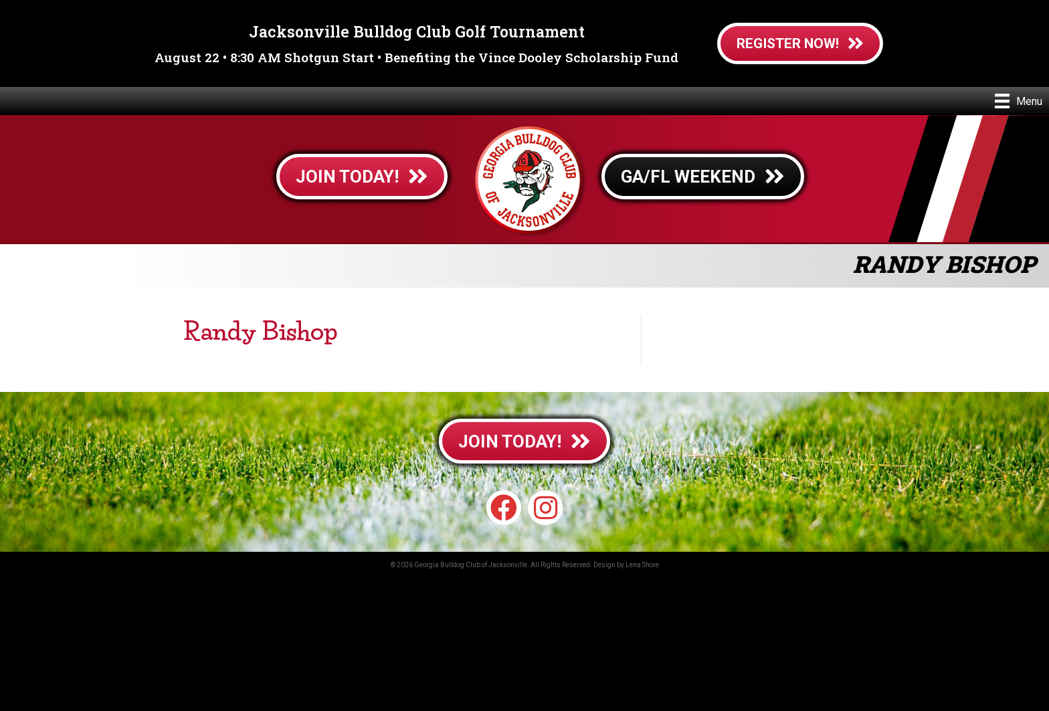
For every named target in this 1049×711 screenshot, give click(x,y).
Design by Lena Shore (626, 565)
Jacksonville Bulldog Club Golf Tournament (417, 31)
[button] (503, 507)
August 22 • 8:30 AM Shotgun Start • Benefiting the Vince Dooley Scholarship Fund (416, 57)
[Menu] (1018, 101)
